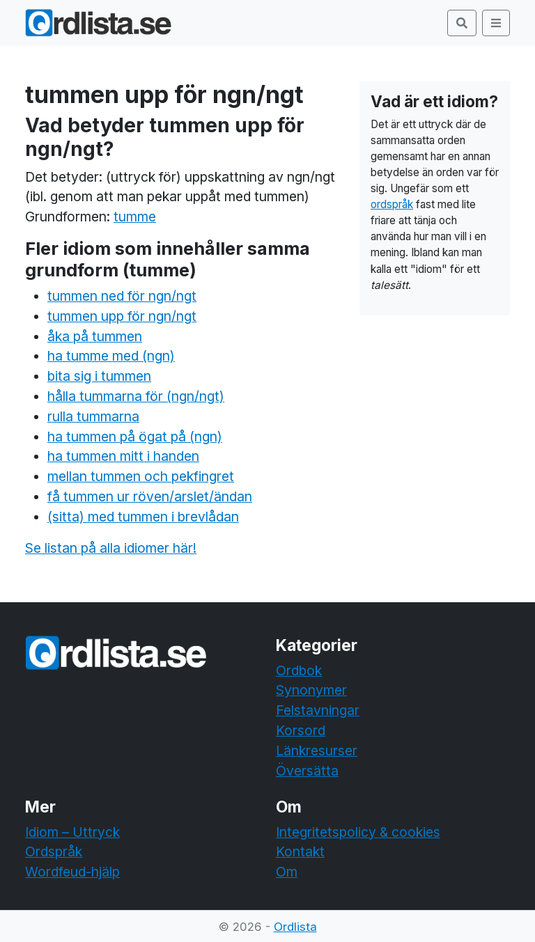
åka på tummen (94, 336)
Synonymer (311, 690)
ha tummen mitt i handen (123, 456)
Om (286, 871)
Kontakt (300, 851)
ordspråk (392, 204)
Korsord (300, 730)
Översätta (307, 770)
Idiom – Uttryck (72, 832)
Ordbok (299, 670)
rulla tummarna (93, 416)
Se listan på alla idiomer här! (110, 548)
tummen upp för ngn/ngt (121, 316)
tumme (135, 216)
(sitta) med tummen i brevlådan (143, 516)
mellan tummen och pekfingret (140, 476)
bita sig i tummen (99, 376)
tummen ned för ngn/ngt (121, 296)
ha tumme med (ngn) (111, 355)
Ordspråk (53, 851)
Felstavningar (317, 710)
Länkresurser (316, 750)
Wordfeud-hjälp (72, 871)
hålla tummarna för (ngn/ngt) (135, 396)
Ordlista (295, 927)
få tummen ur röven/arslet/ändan (149, 496)
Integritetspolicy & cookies (358, 832)
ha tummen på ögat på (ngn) (134, 436)
